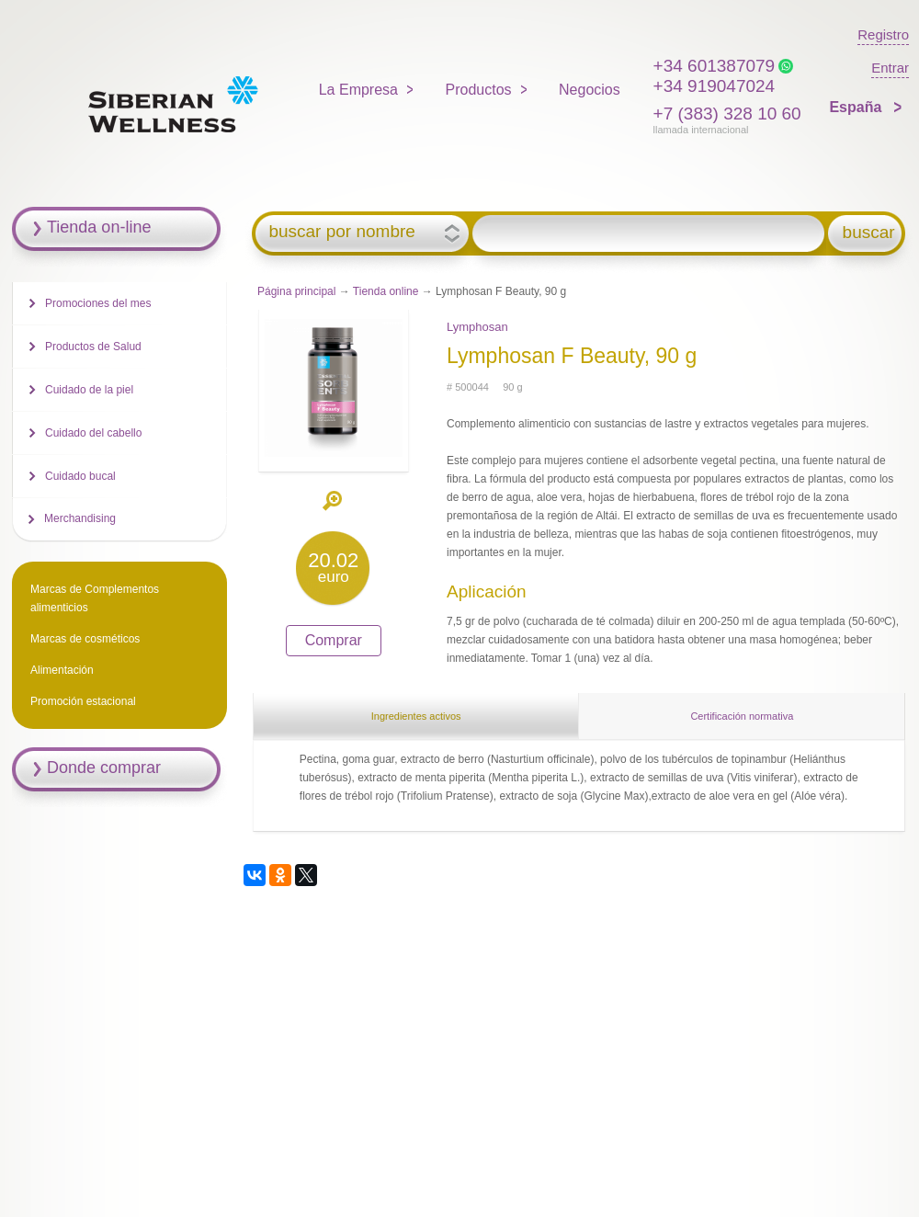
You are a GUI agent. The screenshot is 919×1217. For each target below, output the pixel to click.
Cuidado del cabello (93, 433)
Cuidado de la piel (89, 389)
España (857, 107)
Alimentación (62, 670)
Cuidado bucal (80, 476)
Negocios (589, 89)
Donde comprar (104, 767)
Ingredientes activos (416, 716)
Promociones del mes (98, 303)
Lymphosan (477, 327)
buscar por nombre (341, 231)
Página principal (296, 291)
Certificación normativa (741, 716)
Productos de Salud (93, 346)
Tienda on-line (99, 227)
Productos (479, 89)
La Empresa (358, 89)
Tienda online (386, 291)
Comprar (333, 640)
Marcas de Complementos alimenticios (94, 598)
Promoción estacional (83, 701)
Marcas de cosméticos (85, 638)
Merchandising (80, 518)
